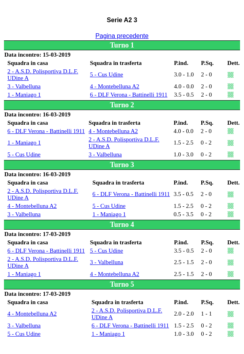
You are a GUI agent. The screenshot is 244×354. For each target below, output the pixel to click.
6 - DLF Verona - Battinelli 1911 (128, 94)
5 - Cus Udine (106, 74)
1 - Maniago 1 (24, 94)
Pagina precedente (121, 35)
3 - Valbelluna (24, 86)
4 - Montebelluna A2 (114, 86)
